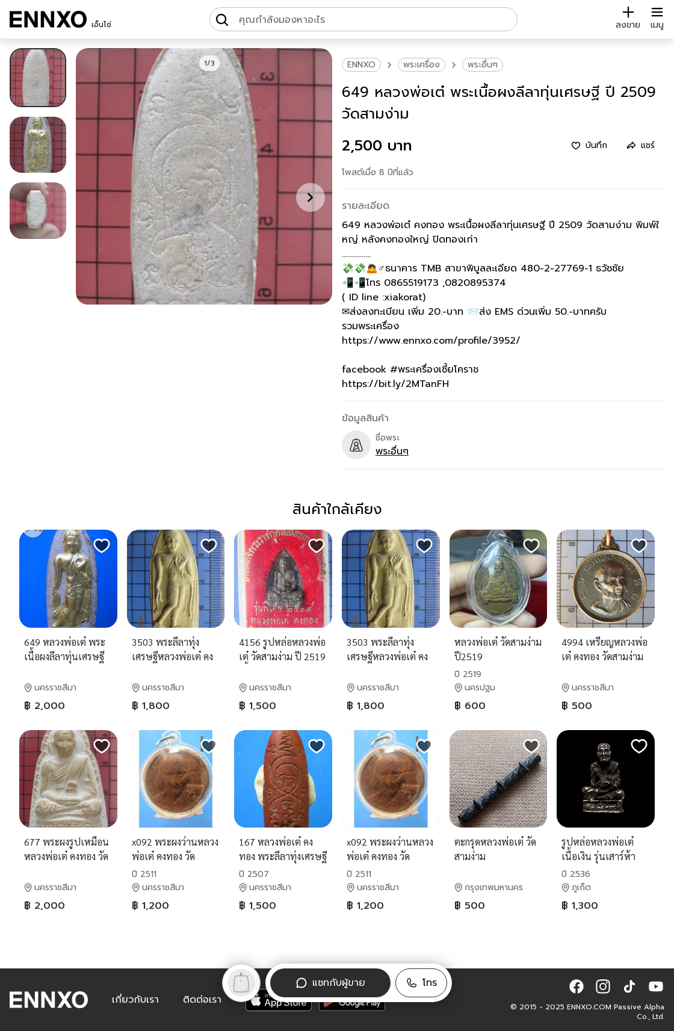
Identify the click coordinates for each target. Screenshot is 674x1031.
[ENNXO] (48, 19)
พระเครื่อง (421, 64)
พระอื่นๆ (483, 64)
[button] (421, 982)
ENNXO (361, 64)
